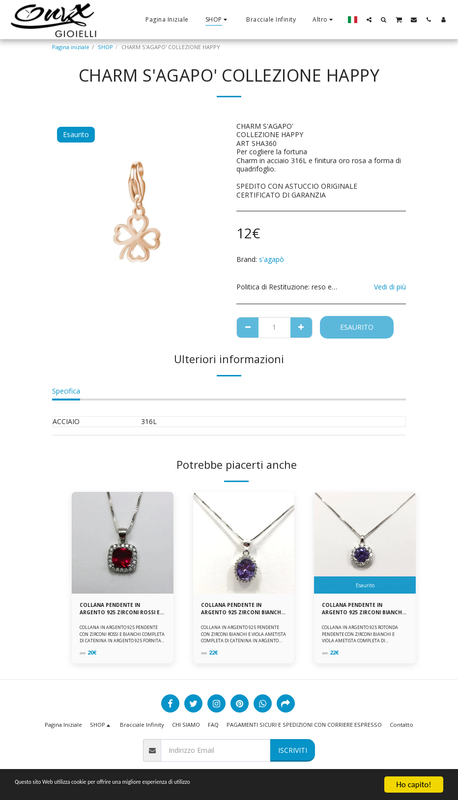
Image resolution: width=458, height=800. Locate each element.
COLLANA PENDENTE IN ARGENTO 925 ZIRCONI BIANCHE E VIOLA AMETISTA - (363, 609)
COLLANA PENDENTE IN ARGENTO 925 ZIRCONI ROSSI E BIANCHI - (121, 609)
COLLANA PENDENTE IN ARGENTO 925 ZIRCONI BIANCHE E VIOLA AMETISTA (240, 609)
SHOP (105, 47)
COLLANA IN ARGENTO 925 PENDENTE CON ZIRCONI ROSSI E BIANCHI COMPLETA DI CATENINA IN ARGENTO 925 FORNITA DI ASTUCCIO (122, 639)
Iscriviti (292, 750)
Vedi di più (390, 286)
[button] (369, 19)
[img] (122, 543)
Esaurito (356, 327)
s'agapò (271, 259)
